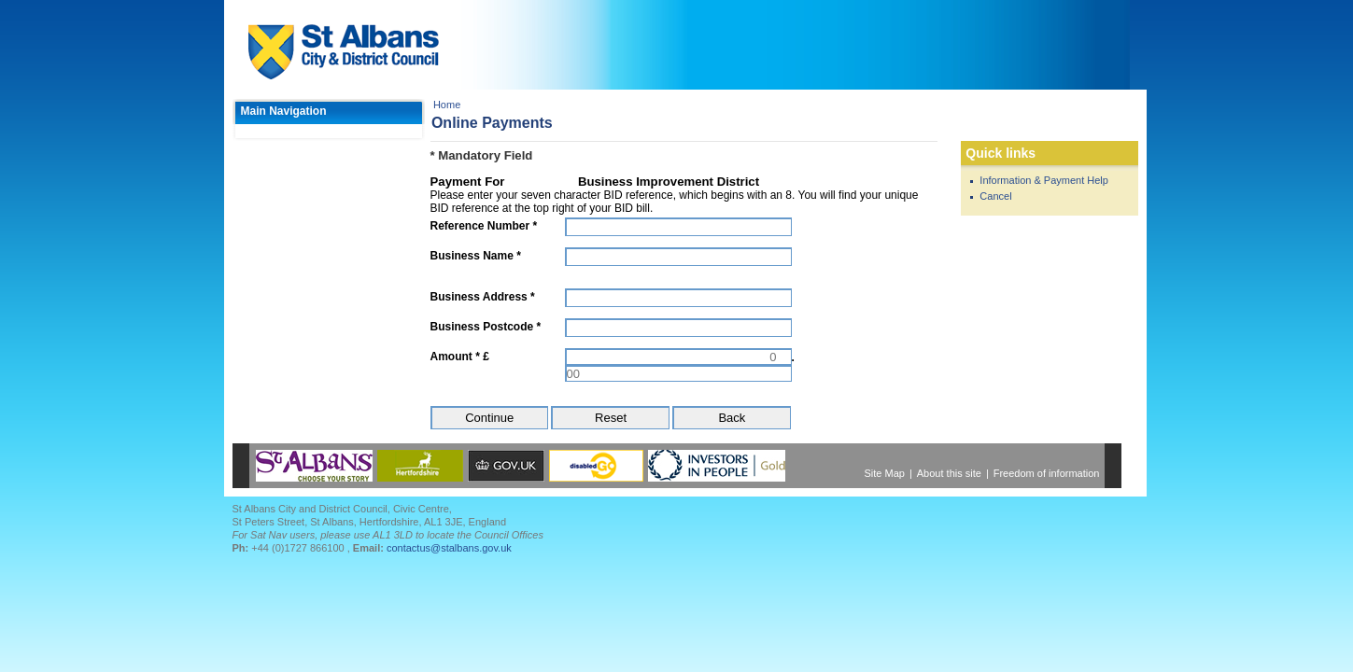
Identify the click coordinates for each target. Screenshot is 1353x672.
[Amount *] (678, 356)
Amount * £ (459, 356)
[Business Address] (678, 297)
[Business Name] (678, 256)
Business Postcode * (486, 326)
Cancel (995, 196)
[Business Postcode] (678, 327)
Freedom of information (1047, 473)
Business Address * (482, 296)
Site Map (885, 473)
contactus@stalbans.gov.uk (449, 547)
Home (446, 104)
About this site (949, 473)
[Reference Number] (678, 226)
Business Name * (475, 255)
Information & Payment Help (1044, 180)
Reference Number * (484, 225)
